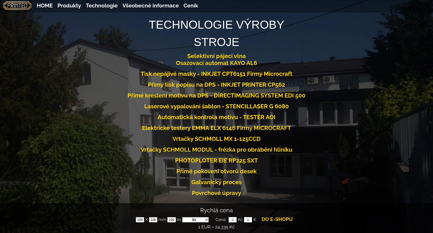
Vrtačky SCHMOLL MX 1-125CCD (217, 138)
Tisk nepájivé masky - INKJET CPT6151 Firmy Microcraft (216, 73)
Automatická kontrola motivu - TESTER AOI (216, 117)
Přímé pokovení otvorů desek (216, 171)
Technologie (102, 5)
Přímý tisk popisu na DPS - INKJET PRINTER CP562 (216, 84)
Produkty (69, 5)
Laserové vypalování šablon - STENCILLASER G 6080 (216, 106)
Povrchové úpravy (216, 192)
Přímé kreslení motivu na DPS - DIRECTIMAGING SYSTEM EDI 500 (216, 95)
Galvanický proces (216, 182)
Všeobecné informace (151, 5)
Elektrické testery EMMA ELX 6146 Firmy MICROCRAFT (216, 127)
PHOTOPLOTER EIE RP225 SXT (216, 160)
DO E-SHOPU (277, 219)
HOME (45, 5)
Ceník (191, 5)
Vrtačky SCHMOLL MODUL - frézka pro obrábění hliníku (216, 149)
